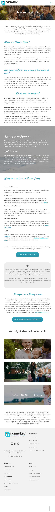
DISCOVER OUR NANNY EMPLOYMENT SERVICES (27, 319)
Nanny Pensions (33, 447)
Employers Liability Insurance (36, 450)
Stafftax (6, 486)
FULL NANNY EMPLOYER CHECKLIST (27, 255)
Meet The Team (8, 470)
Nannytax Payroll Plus (34, 443)
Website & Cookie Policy (35, 473)
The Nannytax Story (9, 466)
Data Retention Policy (34, 476)
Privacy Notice (32, 466)
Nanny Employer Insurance (11, 483)
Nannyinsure (7, 480)
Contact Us (7, 473)
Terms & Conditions (34, 480)
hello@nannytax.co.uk (42, 312)
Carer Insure (7, 490)
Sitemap (31, 470)
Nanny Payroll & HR (34, 440)
